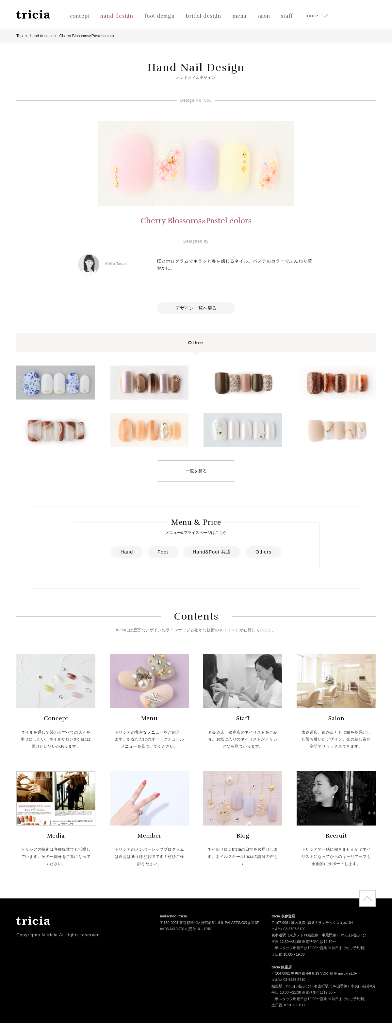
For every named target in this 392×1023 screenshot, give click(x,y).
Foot (162, 551)
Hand (127, 551)
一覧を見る (196, 471)
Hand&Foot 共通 (212, 551)
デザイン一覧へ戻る (196, 308)
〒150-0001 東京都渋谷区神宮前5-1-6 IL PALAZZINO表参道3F (209, 923)
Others (263, 551)
